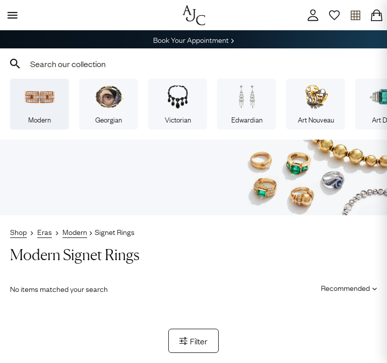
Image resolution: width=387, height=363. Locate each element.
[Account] (313, 15)
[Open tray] (355, 15)
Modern (39, 105)
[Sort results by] (345, 287)
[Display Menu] (10, 15)
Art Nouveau (316, 105)
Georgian (108, 105)
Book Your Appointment (193, 39)
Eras (44, 231)
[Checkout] (376, 15)
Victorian (178, 105)
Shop (18, 231)
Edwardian (247, 105)
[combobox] (193, 63)
